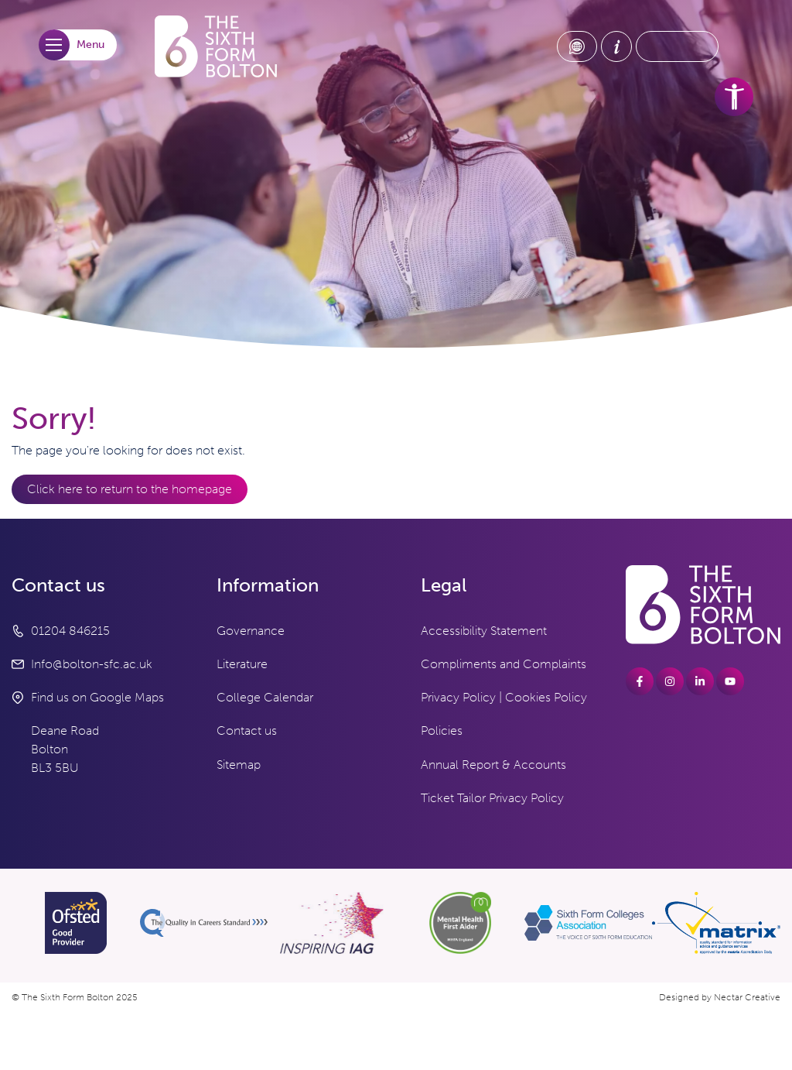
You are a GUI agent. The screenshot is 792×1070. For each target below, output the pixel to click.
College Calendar (265, 697)
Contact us (247, 730)
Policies (442, 730)
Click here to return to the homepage (129, 489)
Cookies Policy (546, 697)
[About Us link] (616, 46)
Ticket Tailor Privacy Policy (492, 797)
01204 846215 (70, 630)
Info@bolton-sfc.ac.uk (91, 664)
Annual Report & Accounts (493, 764)
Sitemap (239, 764)
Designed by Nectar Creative (719, 997)
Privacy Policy (458, 697)
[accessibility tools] (734, 96)
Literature (242, 664)
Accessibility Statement (484, 630)
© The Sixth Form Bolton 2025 (75, 997)
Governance (251, 630)
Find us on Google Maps (97, 697)
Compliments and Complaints (503, 664)
